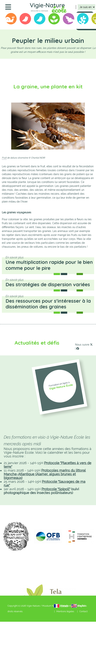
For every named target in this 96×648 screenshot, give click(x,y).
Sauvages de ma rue (54, 19)
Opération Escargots (11, 19)
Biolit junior (83, 19)
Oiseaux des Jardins (25, 19)
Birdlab (40, 19)
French (64, 606)
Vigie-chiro (68, 19)
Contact (83, 611)
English (82, 606)
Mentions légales (65, 611)
